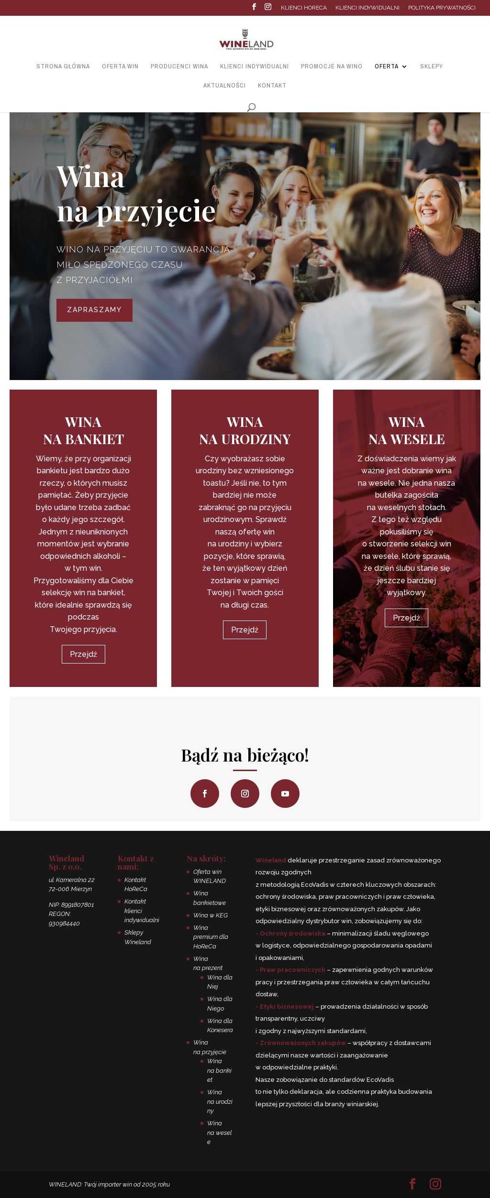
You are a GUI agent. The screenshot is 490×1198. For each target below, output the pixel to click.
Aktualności (224, 85)
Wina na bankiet (219, 1070)
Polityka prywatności (442, 8)
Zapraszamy (94, 310)
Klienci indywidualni (367, 8)
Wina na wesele (219, 1132)
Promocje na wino (332, 66)
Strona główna (63, 66)
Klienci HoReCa (304, 8)
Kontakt (272, 85)
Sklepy (431, 66)
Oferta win (120, 66)
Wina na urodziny (220, 1101)
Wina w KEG (210, 915)
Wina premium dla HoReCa (210, 937)
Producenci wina (179, 66)
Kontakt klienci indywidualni (141, 911)
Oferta (387, 66)
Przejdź (83, 654)
